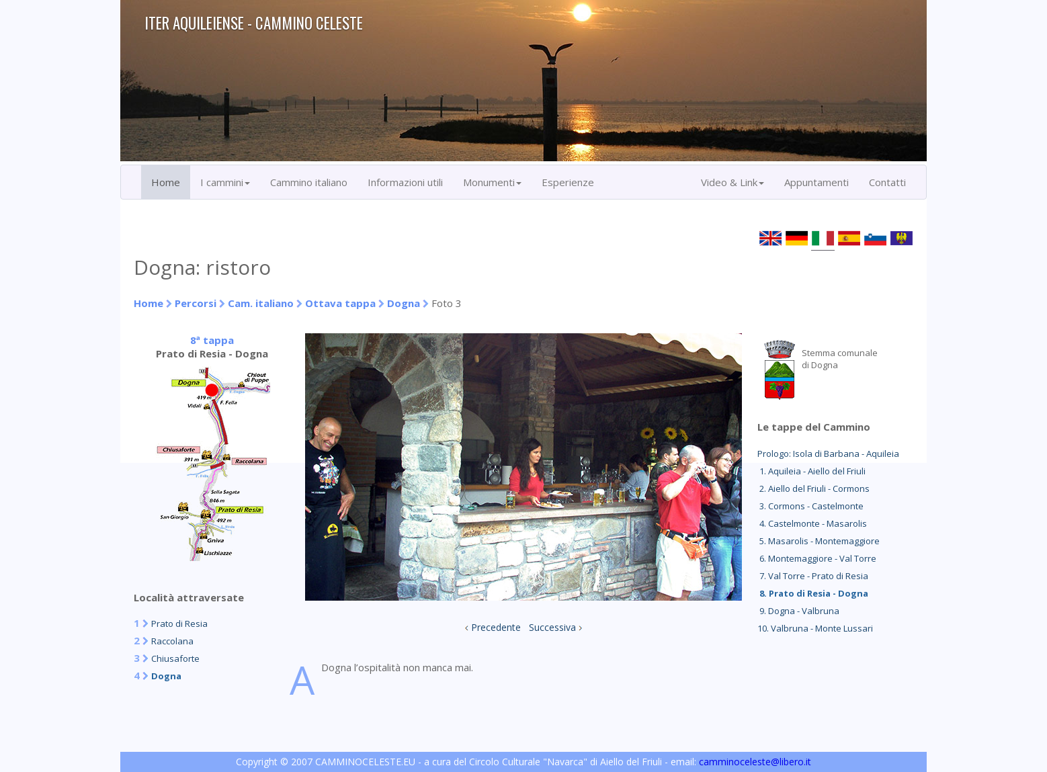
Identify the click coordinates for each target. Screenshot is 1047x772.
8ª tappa (212, 340)
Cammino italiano (308, 182)
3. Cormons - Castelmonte (810, 506)
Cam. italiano (261, 303)
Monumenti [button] (492, 182)
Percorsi (195, 303)
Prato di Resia (179, 623)
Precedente (496, 627)
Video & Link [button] (732, 182)
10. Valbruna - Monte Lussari (815, 628)
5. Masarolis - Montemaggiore (818, 541)
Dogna (403, 303)
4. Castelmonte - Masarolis (812, 523)
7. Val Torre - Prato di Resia (812, 576)
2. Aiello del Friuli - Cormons (813, 488)
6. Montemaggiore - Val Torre (816, 558)
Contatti (887, 182)
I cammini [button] (225, 182)
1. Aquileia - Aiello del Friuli (811, 471)
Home (165, 182)
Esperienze (568, 182)
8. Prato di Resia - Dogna (812, 593)
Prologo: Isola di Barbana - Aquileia (828, 453)
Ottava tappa (340, 303)
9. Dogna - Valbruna (798, 611)
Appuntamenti (816, 182)
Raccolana (172, 641)
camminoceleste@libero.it (755, 761)
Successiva (552, 627)
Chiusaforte (175, 658)
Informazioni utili (405, 182)
